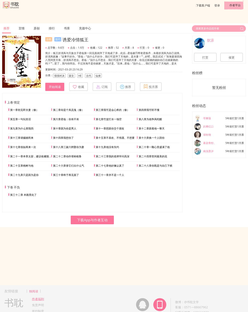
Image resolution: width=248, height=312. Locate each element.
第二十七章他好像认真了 (110, 165)
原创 (37, 28)
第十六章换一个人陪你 (152, 138)
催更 (232, 57)
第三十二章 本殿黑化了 (23, 195)
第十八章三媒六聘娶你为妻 (68, 147)
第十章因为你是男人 (64, 128)
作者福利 (38, 299)
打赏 (205, 57)
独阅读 (33, 291)
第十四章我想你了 (63, 138)
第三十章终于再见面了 (66, 175)
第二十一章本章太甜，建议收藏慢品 (31, 156)
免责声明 (38, 305)
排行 (52, 28)
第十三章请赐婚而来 (21, 138)
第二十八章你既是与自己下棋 (155, 165)
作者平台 (235, 5)
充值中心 (85, 28)
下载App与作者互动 (92, 220)
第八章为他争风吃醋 (150, 119)
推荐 (6, 28)
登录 (217, 5)
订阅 (102, 86)
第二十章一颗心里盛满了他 (154, 147)
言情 (22, 28)
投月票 (151, 86)
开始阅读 (55, 87)
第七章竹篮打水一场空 (109, 119)
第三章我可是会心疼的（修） (112, 110)
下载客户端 (203, 5)
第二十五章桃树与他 (21, 165)
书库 (67, 28)
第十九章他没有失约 (107, 147)
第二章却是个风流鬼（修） (68, 110)
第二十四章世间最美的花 (153, 156)
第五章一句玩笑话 (20, 119)
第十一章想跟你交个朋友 (110, 128)
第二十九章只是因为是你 (24, 175)
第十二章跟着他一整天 (152, 128)
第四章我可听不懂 (149, 110)
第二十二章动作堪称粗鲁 (67, 156)
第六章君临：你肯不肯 (66, 119)
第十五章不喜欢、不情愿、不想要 (115, 138)
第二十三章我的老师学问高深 (112, 156)
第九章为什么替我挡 (21, 128)
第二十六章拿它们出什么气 (68, 165)
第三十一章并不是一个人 (110, 175)
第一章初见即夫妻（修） (24, 110)
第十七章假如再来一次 (23, 147)
